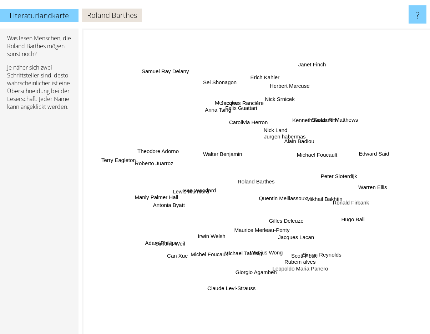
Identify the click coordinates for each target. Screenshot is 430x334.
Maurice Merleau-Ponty (258, 236)
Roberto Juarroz (163, 165)
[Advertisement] (39, 225)
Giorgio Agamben (259, 280)
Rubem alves (296, 253)
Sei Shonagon (224, 92)
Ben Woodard (202, 191)
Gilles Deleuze (298, 232)
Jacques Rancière (242, 105)
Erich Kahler (264, 80)
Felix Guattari (244, 111)
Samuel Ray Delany (171, 79)
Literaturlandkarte (39, 15)
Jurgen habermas (286, 136)
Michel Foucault (189, 261)
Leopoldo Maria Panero (293, 261)
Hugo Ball (343, 215)
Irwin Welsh (215, 236)
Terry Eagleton (129, 160)
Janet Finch (311, 72)
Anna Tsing (222, 116)
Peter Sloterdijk (332, 179)
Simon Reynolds (313, 247)
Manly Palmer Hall (159, 199)
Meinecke (227, 110)
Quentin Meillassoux (286, 199)
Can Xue (184, 249)
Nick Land (280, 130)
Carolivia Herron (245, 125)
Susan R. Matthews (327, 125)
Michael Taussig (245, 247)
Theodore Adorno (160, 148)
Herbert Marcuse (288, 98)
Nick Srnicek (282, 104)
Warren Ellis (357, 188)
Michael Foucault (322, 131)
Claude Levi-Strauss (232, 281)
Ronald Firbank (351, 202)
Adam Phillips (173, 243)
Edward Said (360, 159)
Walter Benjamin (207, 140)
